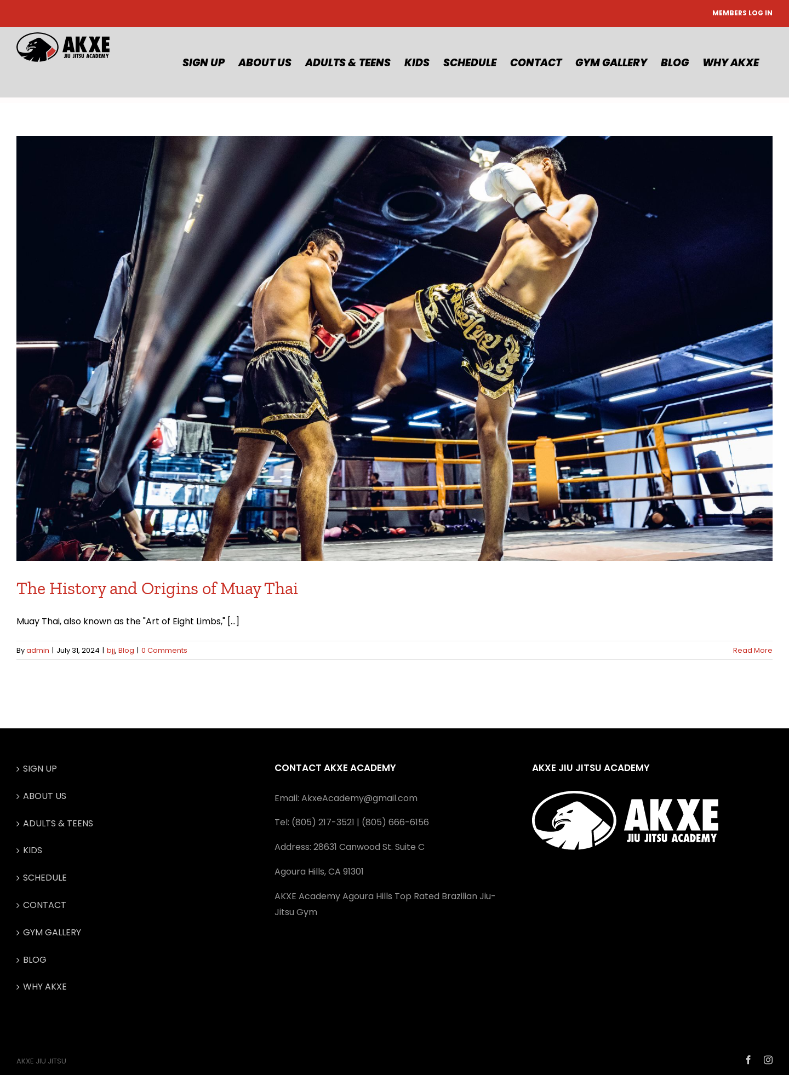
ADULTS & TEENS (58, 823)
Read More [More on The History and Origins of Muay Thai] (753, 650)
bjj (111, 650)
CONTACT (44, 905)
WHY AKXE (45, 986)
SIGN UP (40, 768)
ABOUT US (44, 796)
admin (37, 650)
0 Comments (164, 650)
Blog (126, 650)
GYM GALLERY (52, 932)
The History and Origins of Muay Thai (157, 588)
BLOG (35, 959)
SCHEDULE (45, 877)
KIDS (32, 850)
